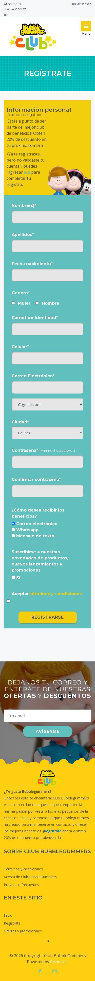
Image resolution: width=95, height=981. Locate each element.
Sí (16, 577)
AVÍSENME (48, 731)
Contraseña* (43, 450)
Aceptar (47, 593)
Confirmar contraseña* (36, 479)
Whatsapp (25, 529)
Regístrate (12, 923)
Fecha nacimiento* (32, 263)
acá (27, 172)
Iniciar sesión (81, 4)
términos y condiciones (56, 593)
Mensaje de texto (33, 536)
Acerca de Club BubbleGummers (30, 876)
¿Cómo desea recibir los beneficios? (38, 513)
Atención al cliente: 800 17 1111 (15, 9)
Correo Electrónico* (33, 376)
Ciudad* (20, 422)
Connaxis (59, 962)
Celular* (20, 346)
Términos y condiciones (23, 869)
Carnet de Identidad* (35, 317)
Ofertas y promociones (23, 931)
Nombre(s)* (24, 205)
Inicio (8, 915)
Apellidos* (23, 234)
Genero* (21, 292)
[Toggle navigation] (86, 26)
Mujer (21, 303)
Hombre (47, 303)
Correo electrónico (35, 523)
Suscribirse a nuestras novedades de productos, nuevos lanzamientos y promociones (40, 561)
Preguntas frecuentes (21, 884)
